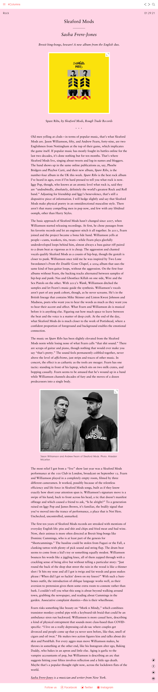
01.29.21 (149, 13)
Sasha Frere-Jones (42, 677)
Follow (51, 4)
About (27, 4)
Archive (39, 4)
